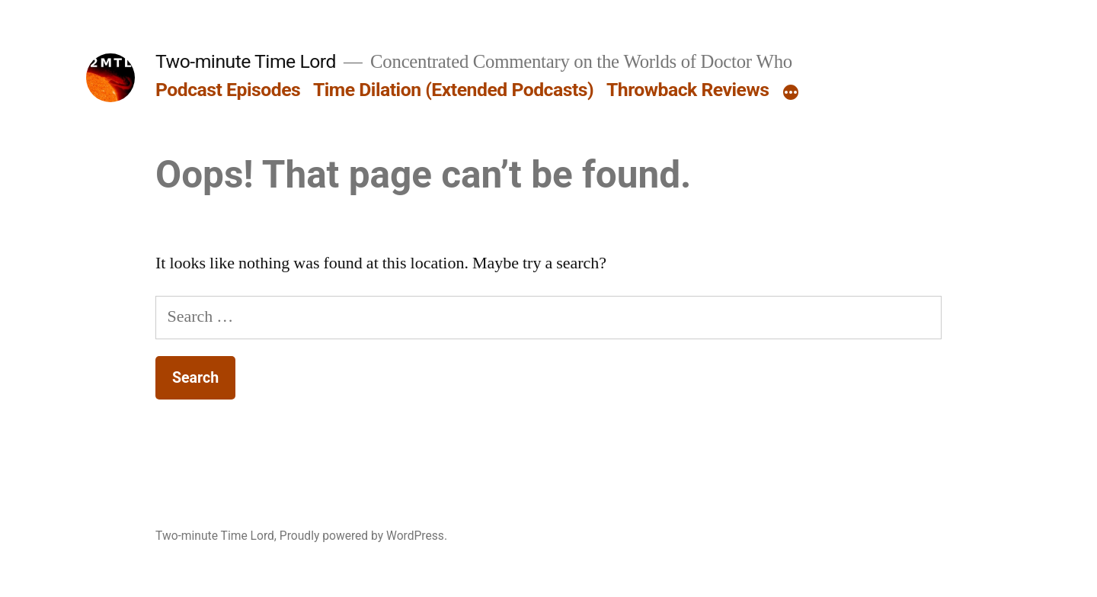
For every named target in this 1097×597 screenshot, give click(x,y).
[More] (791, 93)
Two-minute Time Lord (245, 61)
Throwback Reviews (687, 90)
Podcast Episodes (227, 90)
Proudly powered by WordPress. (363, 535)
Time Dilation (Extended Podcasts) (453, 90)
